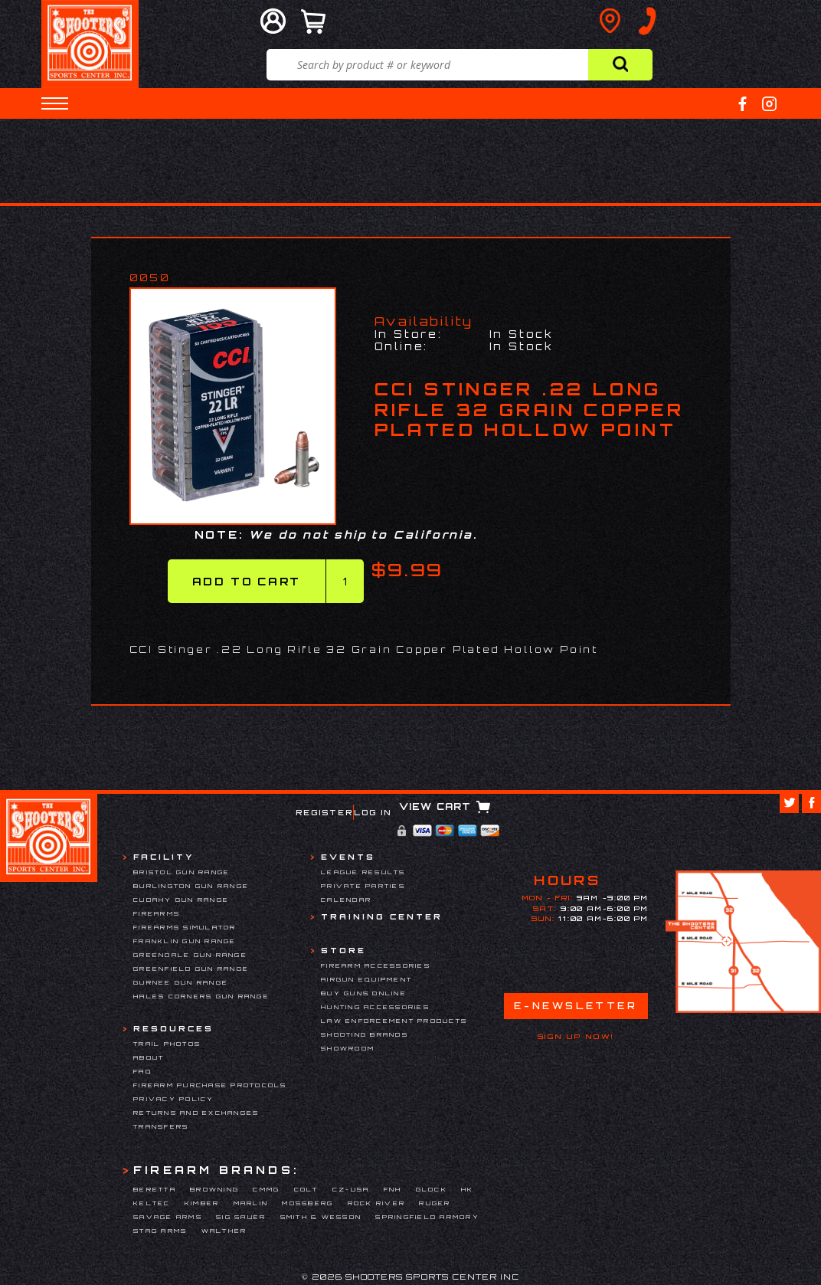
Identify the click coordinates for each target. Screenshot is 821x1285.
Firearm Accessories (375, 965)
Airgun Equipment (366, 979)
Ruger (434, 1203)
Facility (163, 856)
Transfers (160, 1126)
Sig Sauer (241, 1217)
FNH (393, 1189)
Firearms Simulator (185, 927)
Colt (306, 1189)
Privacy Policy (173, 1099)
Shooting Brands (364, 1034)
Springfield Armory (427, 1217)
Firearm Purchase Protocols (210, 1085)
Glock (431, 1189)
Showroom (348, 1048)
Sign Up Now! (576, 1036)
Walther (224, 1230)
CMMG (266, 1189)
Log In (372, 812)
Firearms (156, 913)
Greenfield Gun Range (191, 968)
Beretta (154, 1189)
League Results (363, 872)
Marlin (251, 1203)
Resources (173, 1028)
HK (467, 1189)
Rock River (377, 1203)
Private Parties (363, 886)
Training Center (382, 916)
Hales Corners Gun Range (201, 996)
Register (324, 812)
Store (343, 950)
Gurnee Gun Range (180, 982)
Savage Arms (167, 1217)
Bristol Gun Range (181, 872)
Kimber (202, 1203)
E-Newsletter (575, 1005)
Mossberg (307, 1203)
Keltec (152, 1203)
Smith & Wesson (321, 1217)
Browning (214, 1189)
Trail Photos (167, 1043)
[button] (54, 103)
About (148, 1057)
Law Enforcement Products (394, 1020)
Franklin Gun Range (185, 941)
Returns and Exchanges (196, 1112)
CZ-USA (351, 1189)
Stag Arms (160, 1230)
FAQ (142, 1071)
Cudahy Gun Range (181, 899)
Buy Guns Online (364, 993)
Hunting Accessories (375, 1007)
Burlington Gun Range (191, 886)
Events (348, 856)
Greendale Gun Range (190, 955)
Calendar (346, 899)
